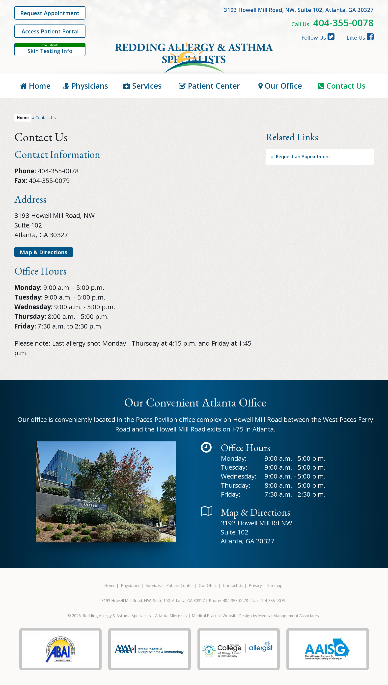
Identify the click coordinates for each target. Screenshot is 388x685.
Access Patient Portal (50, 31)
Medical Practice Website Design (222, 615)
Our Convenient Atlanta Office (195, 402)
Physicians (85, 86)
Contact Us (341, 86)
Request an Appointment (303, 156)
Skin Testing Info (50, 48)
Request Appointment (50, 13)
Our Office (280, 86)
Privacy (255, 585)
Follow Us (318, 37)
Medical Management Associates (288, 615)
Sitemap (274, 585)
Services (142, 86)
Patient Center (209, 86)
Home (35, 86)
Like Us (360, 37)
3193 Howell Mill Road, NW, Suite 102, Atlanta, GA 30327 (153, 600)
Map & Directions (43, 252)
